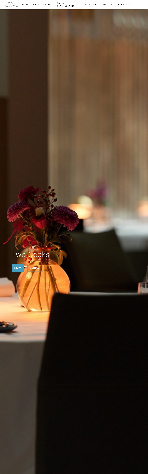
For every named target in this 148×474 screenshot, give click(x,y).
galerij (48, 5)
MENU (17, 267)
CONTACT (35, 267)
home (25, 5)
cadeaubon (123, 5)
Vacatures (91, 5)
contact (107, 5)
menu (36, 5)
